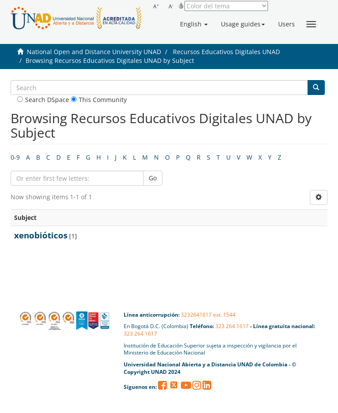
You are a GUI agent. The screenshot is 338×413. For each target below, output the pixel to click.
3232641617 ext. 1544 (208, 314)
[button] (193, 24)
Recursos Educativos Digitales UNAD (226, 52)
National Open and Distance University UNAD (94, 52)
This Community (99, 99)
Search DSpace (43, 99)
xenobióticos (40, 235)
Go (153, 178)
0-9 (15, 157)
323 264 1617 (232, 326)
